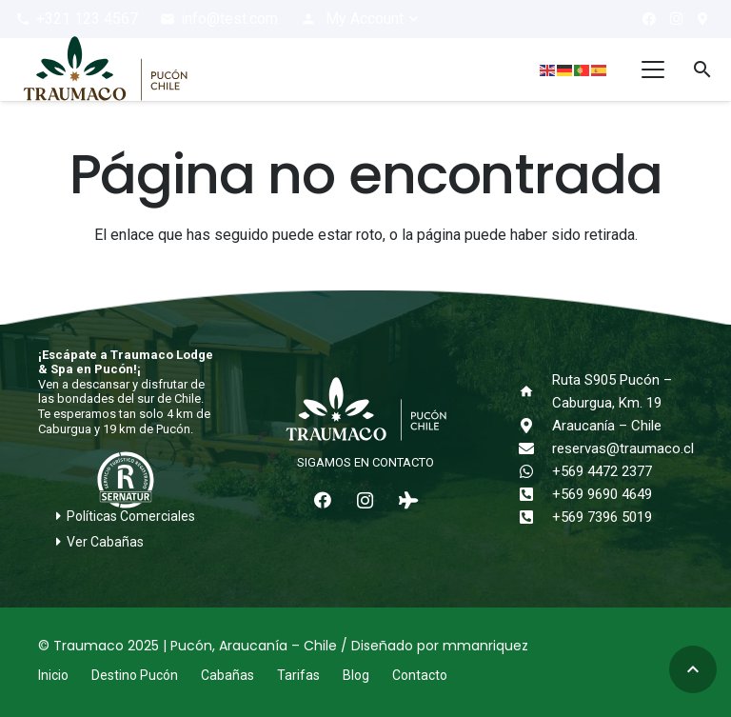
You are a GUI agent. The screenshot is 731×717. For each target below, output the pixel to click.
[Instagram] (675, 19)
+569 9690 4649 (602, 494)
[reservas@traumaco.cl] (535, 448)
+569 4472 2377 (602, 471)
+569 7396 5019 (602, 517)
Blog (356, 675)
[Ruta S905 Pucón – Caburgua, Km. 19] (535, 391)
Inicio (53, 675)
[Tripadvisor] (407, 500)
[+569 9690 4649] (535, 494)
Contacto (419, 675)
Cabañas (227, 675)
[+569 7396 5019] (535, 517)
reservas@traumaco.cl (623, 448)
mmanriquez (485, 645)
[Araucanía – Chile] (535, 425)
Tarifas (298, 675)
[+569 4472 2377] (535, 471)
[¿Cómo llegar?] (702, 19)
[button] (361, 19)
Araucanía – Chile (607, 425)
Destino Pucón (134, 675)
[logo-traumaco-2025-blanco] (365, 410)
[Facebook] (649, 19)
